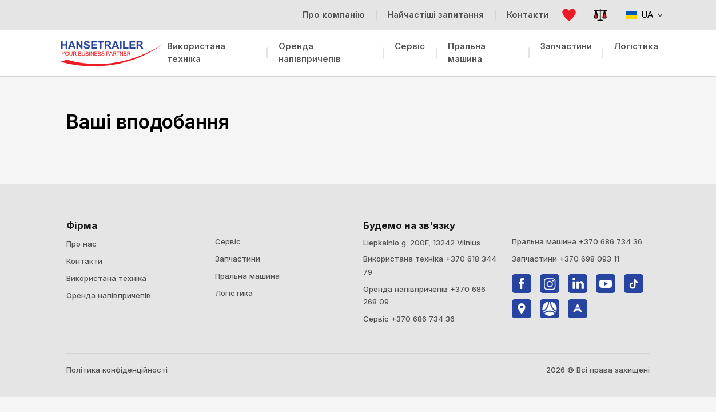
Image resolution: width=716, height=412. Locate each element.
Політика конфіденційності (117, 369)
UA (644, 14)
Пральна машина (467, 53)
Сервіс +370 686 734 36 (409, 318)
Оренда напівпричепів (310, 53)
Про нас (81, 243)
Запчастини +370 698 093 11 (565, 258)
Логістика (636, 46)
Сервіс (410, 46)
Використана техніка (196, 53)
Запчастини (566, 46)
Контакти (84, 261)
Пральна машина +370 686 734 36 (577, 241)
